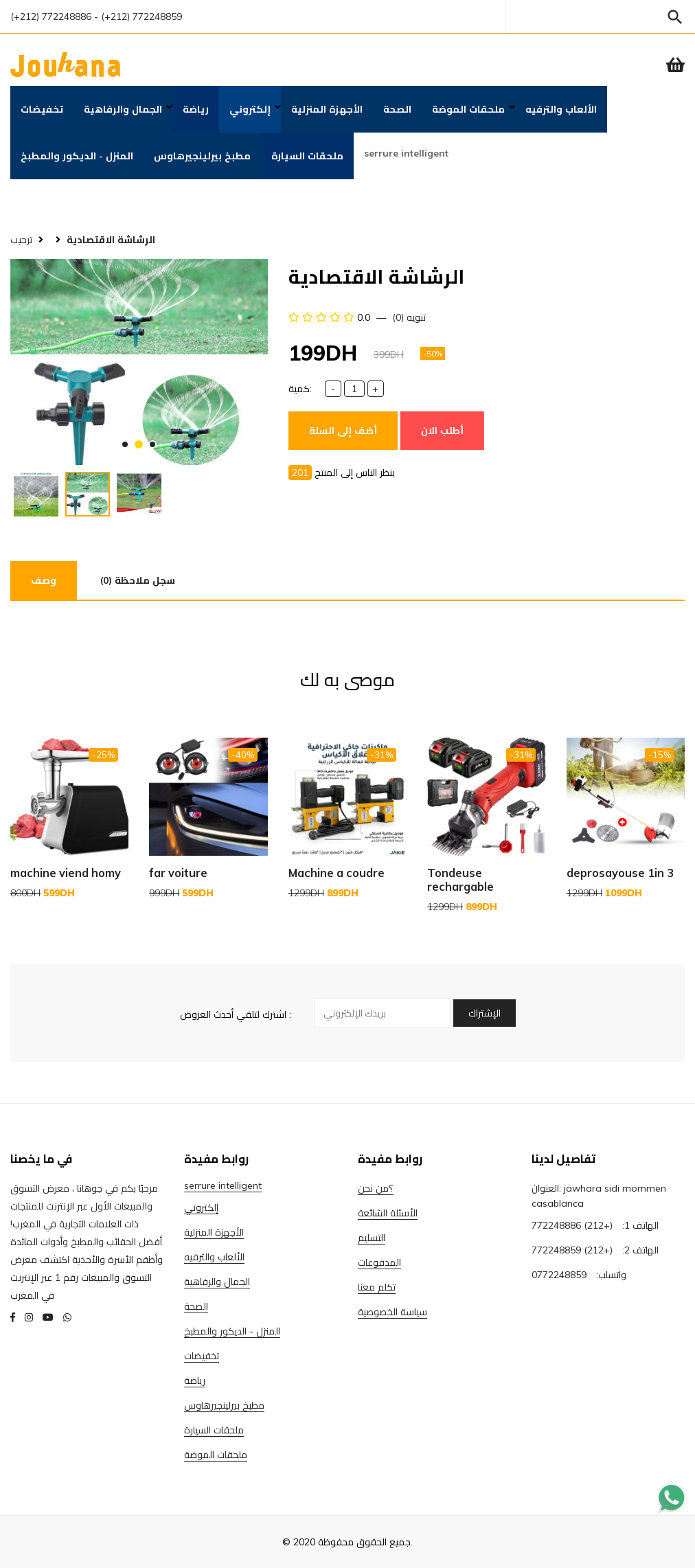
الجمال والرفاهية (123, 109)
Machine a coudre (336, 873)
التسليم (371, 1237)
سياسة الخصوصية (392, 1312)
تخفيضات (42, 109)
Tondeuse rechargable (460, 880)
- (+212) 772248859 (138, 16)
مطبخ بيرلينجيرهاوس (202, 156)
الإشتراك (484, 1013)
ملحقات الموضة (468, 109)
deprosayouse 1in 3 (620, 873)
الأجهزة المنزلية (327, 109)
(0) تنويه (409, 317)
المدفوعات (379, 1262)
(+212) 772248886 (50, 16)
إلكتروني (250, 109)
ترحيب (21, 240)
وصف (43, 580)
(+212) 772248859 (572, 1250)
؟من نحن (376, 1188)
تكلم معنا (377, 1287)
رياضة (196, 109)
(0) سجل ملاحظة (137, 580)
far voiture (178, 873)
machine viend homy (65, 873)
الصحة (397, 109)
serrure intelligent (406, 153)
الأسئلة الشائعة (388, 1213)
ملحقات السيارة (307, 156)
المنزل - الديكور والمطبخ (77, 156)
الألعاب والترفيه (561, 109)
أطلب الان (442, 430)
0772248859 (559, 1275)
